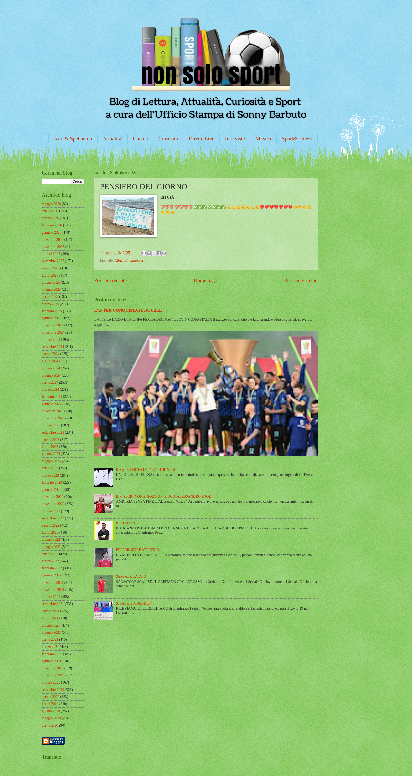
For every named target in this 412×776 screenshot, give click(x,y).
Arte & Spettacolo (73, 139)
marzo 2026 (50, 218)
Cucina (140, 139)
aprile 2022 (50, 554)
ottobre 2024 (51, 340)
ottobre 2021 (51, 597)
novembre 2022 (53, 504)
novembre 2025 (53, 247)
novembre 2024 (53, 332)
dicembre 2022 (52, 497)
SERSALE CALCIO (131, 577)
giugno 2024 (51, 368)
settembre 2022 (53, 518)
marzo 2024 (50, 390)
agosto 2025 (50, 268)
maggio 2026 (51, 204)
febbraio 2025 (52, 311)
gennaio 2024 (51, 404)
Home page (205, 280)
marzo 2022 (50, 561)
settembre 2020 (53, 690)
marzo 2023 (50, 475)
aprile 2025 (50, 297)
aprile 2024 (50, 382)
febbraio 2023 (52, 483)
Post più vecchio (301, 280)
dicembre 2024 (52, 325)
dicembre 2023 (52, 411)
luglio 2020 (50, 704)
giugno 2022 (51, 539)
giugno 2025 (51, 282)
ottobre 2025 (51, 254)
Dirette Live (201, 139)
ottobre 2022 (51, 511)
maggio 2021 (51, 632)
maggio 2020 (51, 718)
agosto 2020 (50, 697)
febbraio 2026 (52, 225)
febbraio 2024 (52, 397)
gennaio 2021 (51, 661)
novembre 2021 (53, 590)
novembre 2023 (53, 418)
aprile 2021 (50, 640)
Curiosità (168, 139)
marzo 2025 (50, 304)
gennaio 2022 (51, 575)
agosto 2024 (50, 354)
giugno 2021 (51, 625)
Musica (263, 139)
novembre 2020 (53, 675)
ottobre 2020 (51, 682)
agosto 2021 (50, 611)
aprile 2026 (50, 211)
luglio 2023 (50, 447)
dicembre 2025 (52, 240)
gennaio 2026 (51, 233)
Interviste (235, 139)
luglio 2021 (50, 618)
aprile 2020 (50, 725)
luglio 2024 (50, 361)
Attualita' (112, 139)
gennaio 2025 (51, 318)
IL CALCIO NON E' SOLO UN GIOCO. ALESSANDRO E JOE (163, 496)
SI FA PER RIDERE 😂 (133, 603)
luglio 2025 (50, 275)
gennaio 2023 (51, 490)
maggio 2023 (51, 461)
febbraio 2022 (52, 568)
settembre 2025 (53, 261)
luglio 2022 (50, 532)
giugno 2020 (51, 711)
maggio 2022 (51, 547)
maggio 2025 (51, 289)
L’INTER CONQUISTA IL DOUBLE (128, 310)
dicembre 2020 (52, 668)
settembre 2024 (53, 347)
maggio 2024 (51, 375)
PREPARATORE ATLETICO (137, 550)
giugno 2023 (51, 454)
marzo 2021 (50, 647)
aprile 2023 (50, 468)
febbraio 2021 (52, 654)
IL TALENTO (126, 523)
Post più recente (110, 280)
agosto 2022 (50, 525)
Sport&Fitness (297, 139)
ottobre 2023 (51, 425)
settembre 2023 (53, 432)
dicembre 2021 (52, 583)
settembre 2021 (53, 604)
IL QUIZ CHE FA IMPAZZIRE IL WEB (145, 470)
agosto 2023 (50, 440)
